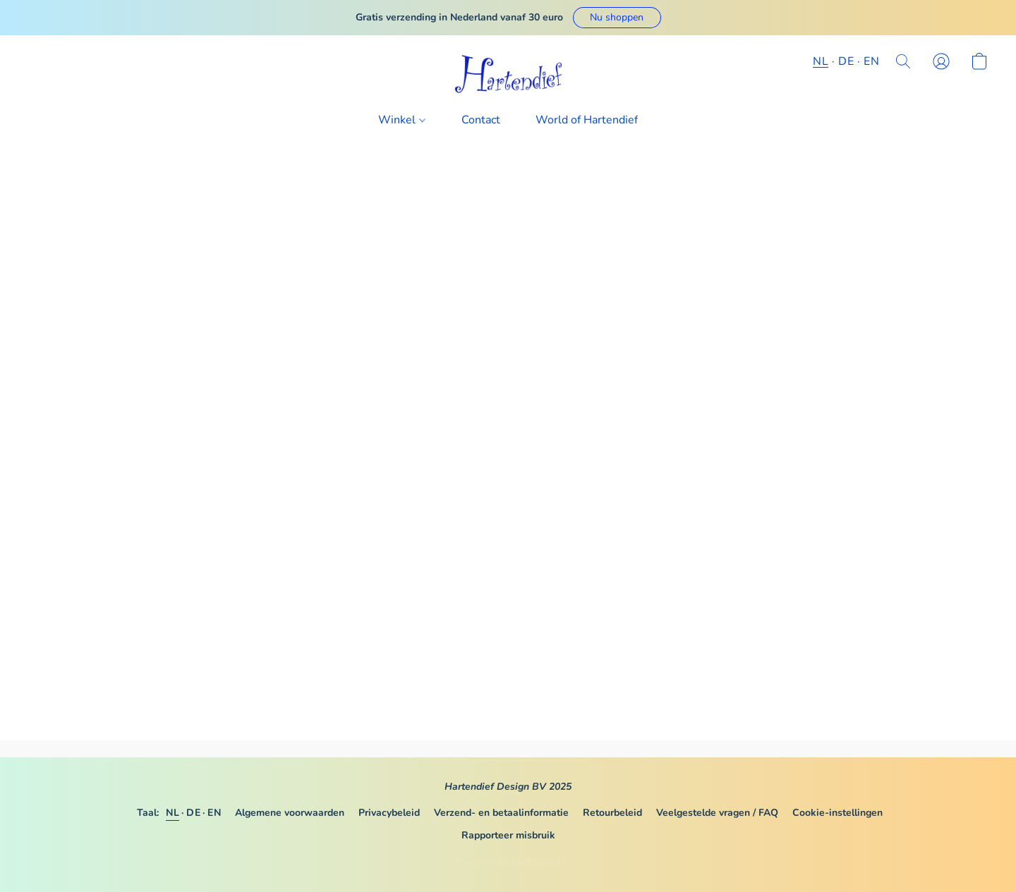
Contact (480, 120)
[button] (617, 17)
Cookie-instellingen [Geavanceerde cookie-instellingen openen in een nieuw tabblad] (837, 812)
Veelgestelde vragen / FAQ (717, 812)
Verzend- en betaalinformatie (501, 812)
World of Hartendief (587, 120)
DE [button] (846, 61)
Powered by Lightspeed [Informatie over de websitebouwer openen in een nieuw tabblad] (508, 861)
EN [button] (871, 61)
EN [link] (214, 812)
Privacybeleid (389, 812)
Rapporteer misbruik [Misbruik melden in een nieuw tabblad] (508, 835)
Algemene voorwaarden (289, 812)
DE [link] (193, 812)
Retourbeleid (612, 812)
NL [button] (820, 61)
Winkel (401, 120)
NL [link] (172, 812)
